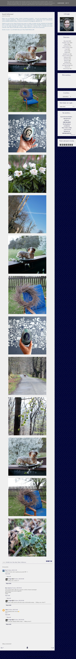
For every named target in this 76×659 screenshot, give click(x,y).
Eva (6, 570)
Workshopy (66, 58)
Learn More (60, 3)
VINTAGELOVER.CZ (66, 133)
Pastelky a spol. (65, 42)
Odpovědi (9, 576)
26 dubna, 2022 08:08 (19, 578)
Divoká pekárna (67, 124)
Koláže (66, 52)
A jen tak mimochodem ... (66, 116)
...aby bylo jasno (67, 118)
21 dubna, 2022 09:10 (17, 587)
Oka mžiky (15, 562)
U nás (66, 49)
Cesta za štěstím (66, 55)
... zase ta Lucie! (67, 129)
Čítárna (66, 67)
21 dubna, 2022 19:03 (13, 609)
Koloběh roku (9, 562)
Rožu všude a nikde (67, 127)
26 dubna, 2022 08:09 (19, 619)
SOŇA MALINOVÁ (67, 122)
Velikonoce (23, 562)
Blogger (47, 656)
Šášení (19, 562)
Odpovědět (7, 573)
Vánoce (66, 50)
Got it (67, 3)
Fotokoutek (66, 46)
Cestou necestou (66, 47)
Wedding (66, 62)
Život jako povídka (66, 65)
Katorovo (67, 120)
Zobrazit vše (73, 134)
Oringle (10, 578)
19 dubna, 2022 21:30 (12, 570)
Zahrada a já (67, 131)
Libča (6, 609)
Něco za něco (66, 63)
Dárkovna (66, 60)
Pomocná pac (66, 68)
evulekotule (67, 125)
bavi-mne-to (8, 587)
